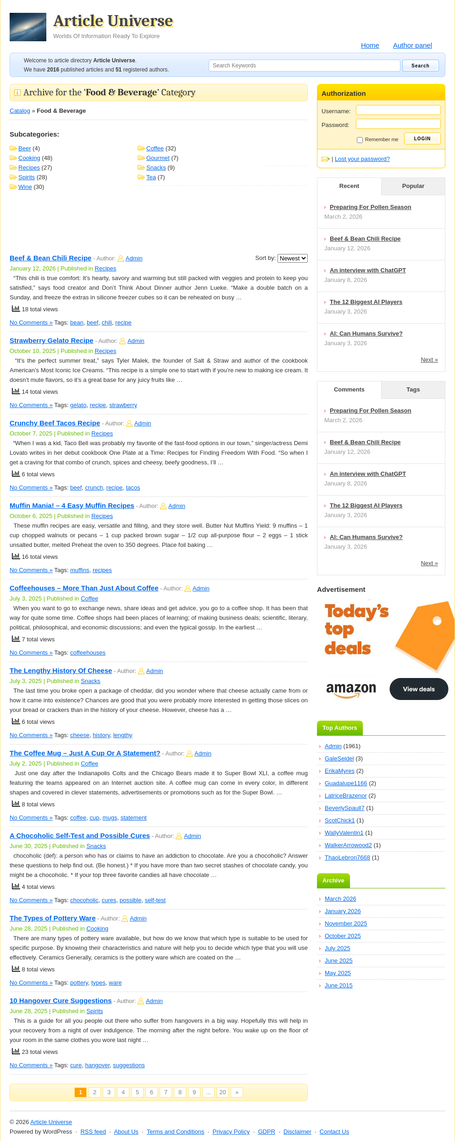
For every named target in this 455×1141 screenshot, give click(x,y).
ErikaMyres (340, 770)
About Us (126, 1131)
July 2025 (337, 948)
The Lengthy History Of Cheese (61, 670)
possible (131, 900)
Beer (24, 148)
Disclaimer (297, 1131)
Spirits (26, 177)
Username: (336, 111)
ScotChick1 (340, 820)
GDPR (266, 1131)
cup (94, 817)
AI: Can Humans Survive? (366, 333)
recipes (102, 570)
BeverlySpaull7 (345, 808)
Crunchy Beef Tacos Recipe (55, 423)
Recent (349, 185)
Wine (25, 186)
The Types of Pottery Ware (53, 918)
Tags (413, 389)
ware (115, 982)
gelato (78, 405)
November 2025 (346, 923)
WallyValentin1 (344, 832)
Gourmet (158, 157)
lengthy (123, 735)
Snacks (156, 167)
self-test (155, 900)
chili (107, 322)
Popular (413, 185)
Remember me (378, 140)
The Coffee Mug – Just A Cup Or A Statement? (85, 753)
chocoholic (84, 900)
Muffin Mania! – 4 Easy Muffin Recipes (72, 505)
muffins (79, 570)
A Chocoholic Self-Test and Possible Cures (80, 835)
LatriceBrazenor (346, 795)
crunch (94, 487)
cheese (79, 735)
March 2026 (340, 898)
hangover (97, 1065)
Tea (151, 177)
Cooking (29, 157)
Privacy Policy (231, 1131)
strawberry (123, 405)
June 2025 (339, 960)
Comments (349, 389)
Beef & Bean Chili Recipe (50, 258)
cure (76, 1065)
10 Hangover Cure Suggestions (61, 1000)
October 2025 (343, 935)
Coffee (155, 148)
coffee (78, 817)
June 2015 (339, 985)
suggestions (128, 1065)
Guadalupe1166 (346, 783)
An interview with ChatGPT (368, 270)
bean (76, 322)
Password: (336, 124)
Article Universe (113, 26)
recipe (123, 322)
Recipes (29, 167)
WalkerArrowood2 (348, 845)
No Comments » (31, 322)
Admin (134, 258)
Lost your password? (362, 158)
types (98, 982)
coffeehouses (87, 652)
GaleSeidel (339, 758)
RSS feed (93, 1131)
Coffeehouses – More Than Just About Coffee (84, 588)
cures (109, 900)
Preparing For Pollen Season (370, 207)
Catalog (20, 110)
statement (134, 817)
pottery (79, 982)
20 (222, 1092)
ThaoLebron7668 (347, 857)
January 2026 (343, 911)
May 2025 (338, 973)
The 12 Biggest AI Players (366, 301)
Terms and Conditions (176, 1131)
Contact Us (334, 1131)
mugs (110, 817)
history (101, 735)
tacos (133, 487)
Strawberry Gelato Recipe (52, 340)
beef (92, 322)
